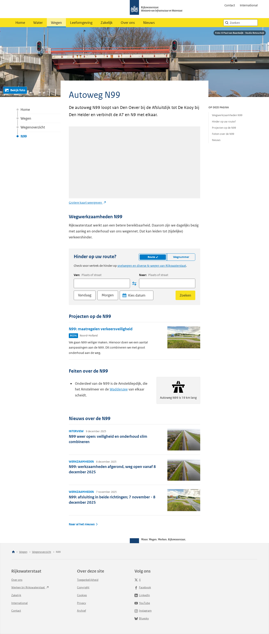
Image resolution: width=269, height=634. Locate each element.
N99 (24, 136)
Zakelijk (107, 22)
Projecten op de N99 (224, 127)
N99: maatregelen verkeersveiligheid (100, 329)
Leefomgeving (81, 22)
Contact (229, 5)
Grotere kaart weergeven (87, 202)
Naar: (153, 275)
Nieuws (149, 22)
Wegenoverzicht (33, 127)
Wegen (56, 22)
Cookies (82, 595)
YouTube (142, 603)
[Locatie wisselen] (134, 283)
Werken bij (30, 587)
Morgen (108, 295)
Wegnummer (181, 257)
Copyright (83, 587)
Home (20, 22)
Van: (87, 275)
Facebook (142, 587)
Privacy (81, 603)
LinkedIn (142, 595)
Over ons (128, 22)
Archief (81, 610)
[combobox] (102, 283)
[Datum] (139, 295)
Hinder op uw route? (224, 121)
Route (153, 257)
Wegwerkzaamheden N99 (227, 115)
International (249, 5)
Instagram (143, 610)
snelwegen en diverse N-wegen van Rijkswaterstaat (151, 266)
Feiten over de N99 (223, 134)
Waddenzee (119, 389)
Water (38, 22)
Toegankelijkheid (87, 580)
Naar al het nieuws (83, 524)
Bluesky (141, 618)
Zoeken (185, 295)
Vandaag (84, 295)
